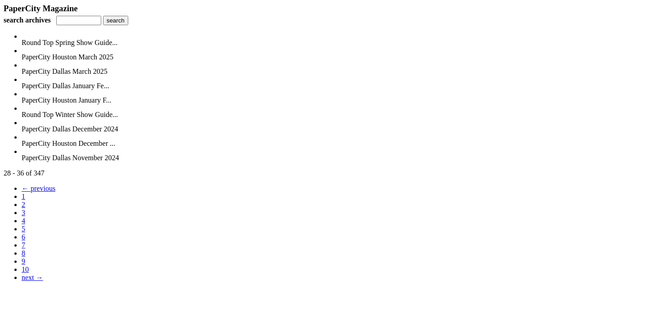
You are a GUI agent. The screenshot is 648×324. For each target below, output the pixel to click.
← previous (38, 188)
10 (25, 269)
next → (32, 277)
